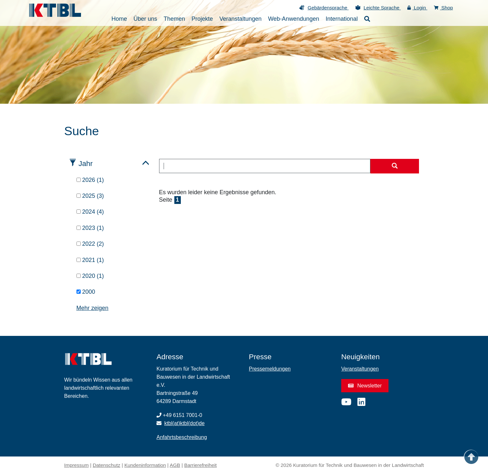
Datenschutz (106, 465)
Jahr (85, 164)
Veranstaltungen (360, 369)
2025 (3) (90, 196)
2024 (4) (90, 211)
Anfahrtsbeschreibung (182, 437)
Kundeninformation (145, 465)
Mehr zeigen (92, 308)
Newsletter (365, 386)
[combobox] (265, 166)
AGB (175, 465)
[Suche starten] (394, 166)
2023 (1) (90, 228)
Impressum (76, 465)
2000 (85, 292)
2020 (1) (90, 276)
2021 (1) (90, 260)
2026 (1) (90, 180)
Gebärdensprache (328, 7)
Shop (443, 7)
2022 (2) (90, 244)
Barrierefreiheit (200, 465)
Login (417, 7)
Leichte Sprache (382, 7)
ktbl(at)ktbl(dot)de (184, 423)
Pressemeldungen (270, 369)
